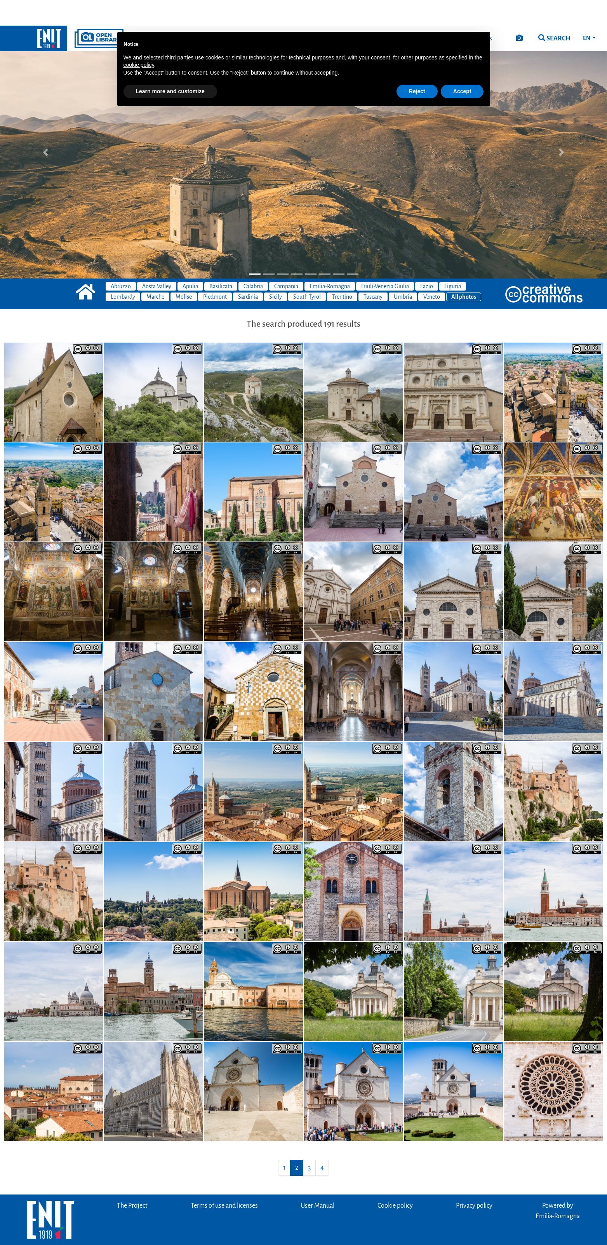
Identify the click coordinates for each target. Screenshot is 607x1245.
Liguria (452, 261)
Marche (155, 271)
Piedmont (215, 271)
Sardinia (248, 271)
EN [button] (587, 12)
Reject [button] (417, 66)
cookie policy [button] (138, 39)
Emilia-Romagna (330, 261)
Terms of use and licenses (224, 1180)
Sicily (275, 271)
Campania (286, 261)
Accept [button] (462, 66)
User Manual (317, 1180)
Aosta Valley (156, 261)
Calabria (253, 261)
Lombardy (123, 271)
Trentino (342, 271)
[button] (45, 126)
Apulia (190, 261)
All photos (463, 271)
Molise (184, 271)
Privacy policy (474, 1180)
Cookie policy (395, 1180)
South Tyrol (307, 271)
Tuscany (373, 271)
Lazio (426, 261)
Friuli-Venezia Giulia (385, 261)
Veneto (431, 271)
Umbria (403, 271)
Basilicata (220, 261)
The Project (132, 1180)
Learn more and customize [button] (170, 66)
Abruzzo (121, 261)
